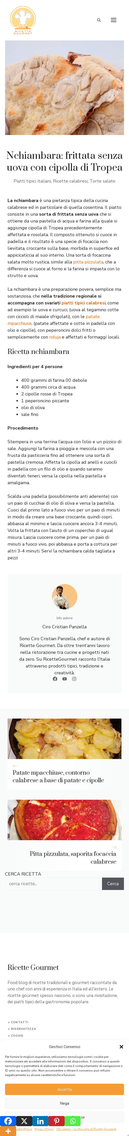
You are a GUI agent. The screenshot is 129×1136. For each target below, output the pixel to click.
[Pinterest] (56, 1121)
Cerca (113, 884)
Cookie (17, 1036)
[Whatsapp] (73, 1121)
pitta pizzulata (88, 262)
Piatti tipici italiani (32, 181)
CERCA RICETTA (23, 874)
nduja (55, 337)
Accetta (65, 1089)
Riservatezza (23, 1029)
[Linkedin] (40, 1121)
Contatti (20, 1022)
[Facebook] (8, 1121)
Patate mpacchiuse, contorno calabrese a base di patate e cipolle (58, 777)
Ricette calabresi (70, 181)
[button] (121, 1046)
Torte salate (102, 181)
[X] (24, 1121)
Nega (64, 1103)
